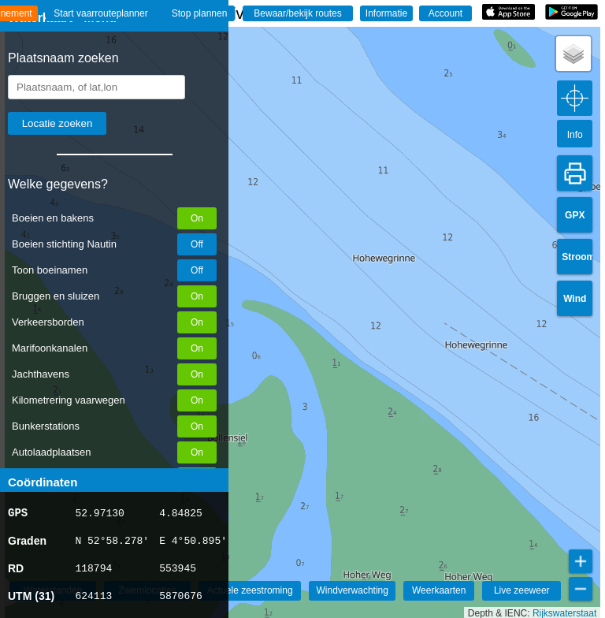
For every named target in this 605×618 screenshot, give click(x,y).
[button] (573, 53)
